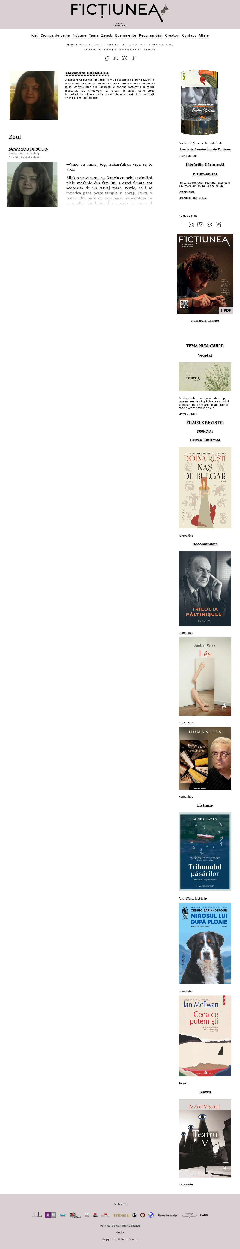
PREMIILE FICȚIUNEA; (192, 197)
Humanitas (207, 174)
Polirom (183, 1082)
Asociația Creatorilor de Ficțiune (205, 149)
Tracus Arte (186, 721)
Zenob (106, 35)
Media (120, 1231)
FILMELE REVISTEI (205, 422)
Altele (204, 35)
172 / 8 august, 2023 (26, 156)
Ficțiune (79, 35)
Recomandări (150, 35)
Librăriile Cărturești (205, 164)
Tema (93, 35)
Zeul (15, 137)
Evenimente (125, 35)
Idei (34, 35)
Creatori (172, 35)
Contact (189, 35)
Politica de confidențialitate (120, 1225)
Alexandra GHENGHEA (28, 149)
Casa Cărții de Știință (192, 897)
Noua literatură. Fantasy (24, 153)
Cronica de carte (55, 35)
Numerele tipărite (205, 320)
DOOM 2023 (205, 431)
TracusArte (185, 1183)
